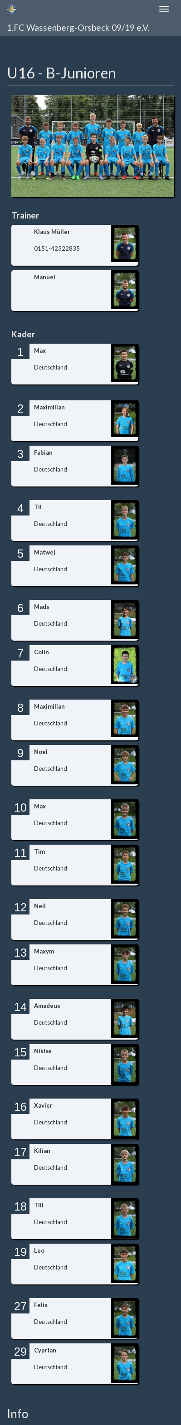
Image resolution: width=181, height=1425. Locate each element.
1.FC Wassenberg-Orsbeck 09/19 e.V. (78, 27)
